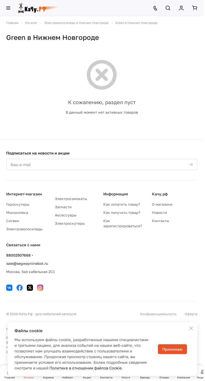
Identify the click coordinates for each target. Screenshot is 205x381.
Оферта (191, 314)
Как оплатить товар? (121, 204)
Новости (159, 212)
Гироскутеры (17, 204)
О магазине (162, 204)
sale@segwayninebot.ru (27, 263)
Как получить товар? (121, 212)
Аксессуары (65, 215)
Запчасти (63, 207)
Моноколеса (17, 212)
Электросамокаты (71, 198)
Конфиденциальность (158, 314)
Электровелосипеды (24, 229)
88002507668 (18, 255)
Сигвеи (12, 221)
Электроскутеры (70, 223)
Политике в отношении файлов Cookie (85, 368)
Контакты (160, 221)
